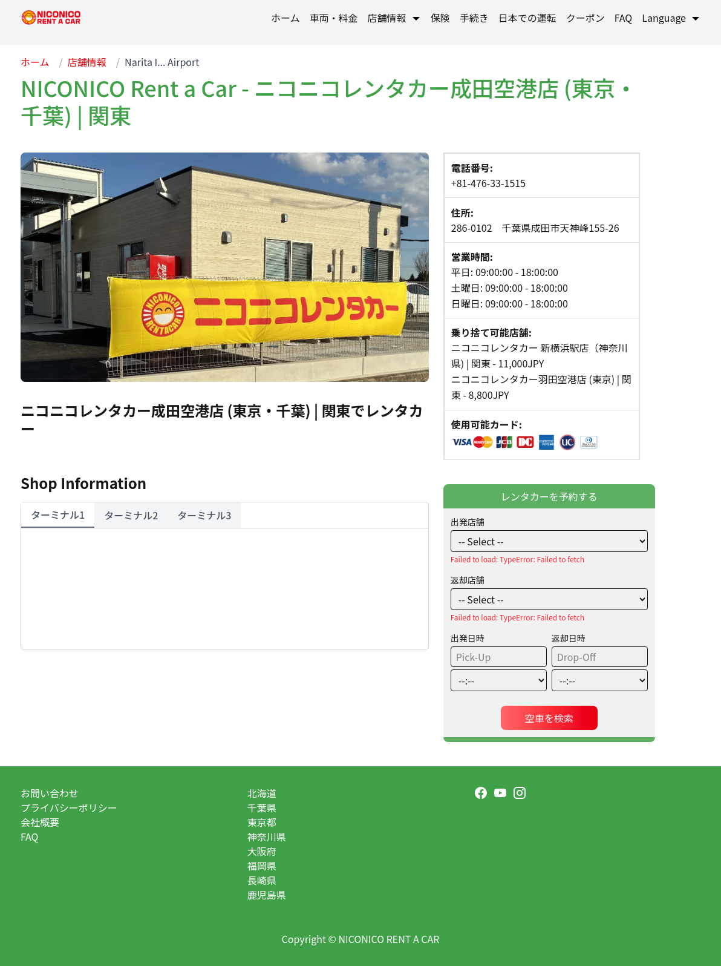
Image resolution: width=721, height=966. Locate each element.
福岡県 (261, 865)
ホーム (35, 61)
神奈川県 (266, 836)
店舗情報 (87, 61)
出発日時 (467, 638)
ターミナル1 (58, 514)
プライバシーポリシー (69, 807)
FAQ (30, 836)
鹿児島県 (266, 894)
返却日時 (569, 638)
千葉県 (261, 807)
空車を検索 (549, 718)
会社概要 (40, 822)
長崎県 (261, 880)
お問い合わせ (50, 793)
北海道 (261, 793)
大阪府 (261, 851)
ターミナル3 (204, 515)
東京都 (261, 822)
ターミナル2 (131, 515)
